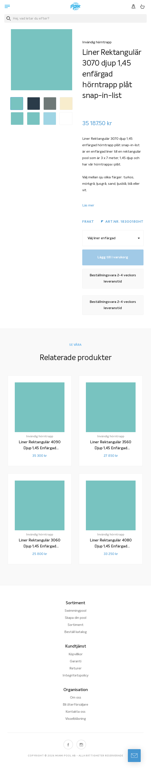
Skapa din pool (75, 618)
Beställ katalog (75, 632)
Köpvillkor (76, 654)
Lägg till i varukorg (112, 257)
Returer (75, 668)
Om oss (75, 697)
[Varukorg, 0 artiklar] (142, 6)
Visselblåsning (75, 719)
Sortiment (76, 625)
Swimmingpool (75, 611)
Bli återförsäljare (75, 704)
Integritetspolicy (75, 675)
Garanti (75, 661)
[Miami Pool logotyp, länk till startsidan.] (75, 6)
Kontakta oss (75, 712)
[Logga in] (133, 6)
